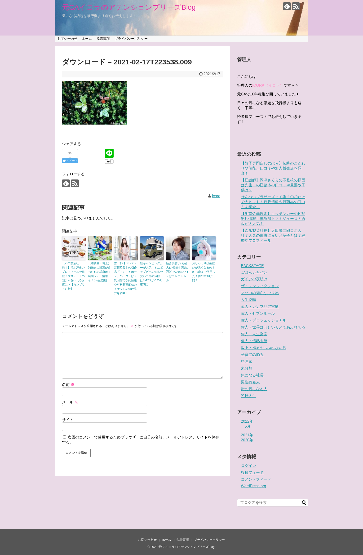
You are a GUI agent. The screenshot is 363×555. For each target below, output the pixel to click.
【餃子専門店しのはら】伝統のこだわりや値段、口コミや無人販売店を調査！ (273, 168)
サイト (67, 420)
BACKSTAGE (252, 266)
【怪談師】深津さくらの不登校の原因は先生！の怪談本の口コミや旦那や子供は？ (273, 185)
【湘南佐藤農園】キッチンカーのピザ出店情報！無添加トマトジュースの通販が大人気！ (273, 219)
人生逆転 (248, 300)
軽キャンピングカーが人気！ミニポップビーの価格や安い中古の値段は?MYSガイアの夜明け (151, 274)
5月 (248, 426)
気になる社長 (252, 375)
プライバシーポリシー (131, 38)
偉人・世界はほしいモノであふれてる (273, 327)
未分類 (246, 368)
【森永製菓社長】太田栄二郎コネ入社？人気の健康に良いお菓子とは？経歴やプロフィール (273, 235)
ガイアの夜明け (254, 279)
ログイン (248, 466)
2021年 (247, 435)
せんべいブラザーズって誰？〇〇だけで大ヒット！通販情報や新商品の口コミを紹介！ (273, 202)
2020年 (247, 440)
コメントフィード (256, 479)
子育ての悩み (252, 355)
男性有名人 (250, 382)
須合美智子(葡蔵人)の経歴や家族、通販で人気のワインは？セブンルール (178, 272)
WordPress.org (253, 486)
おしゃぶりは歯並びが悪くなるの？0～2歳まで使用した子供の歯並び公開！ (203, 272)
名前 (68, 385)
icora (216, 196)
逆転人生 (248, 396)
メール (70, 402)
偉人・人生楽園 (254, 334)
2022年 (247, 421)
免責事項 (103, 38)
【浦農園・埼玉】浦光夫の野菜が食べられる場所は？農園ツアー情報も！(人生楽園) (99, 272)
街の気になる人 (254, 389)
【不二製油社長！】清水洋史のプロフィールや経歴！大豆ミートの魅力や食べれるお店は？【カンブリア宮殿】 (73, 276)
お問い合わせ (67, 38)
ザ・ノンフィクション (260, 286)
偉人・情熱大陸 (254, 341)
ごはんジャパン (254, 272)
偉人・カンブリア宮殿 (260, 306)
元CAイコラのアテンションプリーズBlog (129, 7)
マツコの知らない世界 (260, 293)
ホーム (87, 38)
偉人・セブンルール (258, 313)
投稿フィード (252, 472)
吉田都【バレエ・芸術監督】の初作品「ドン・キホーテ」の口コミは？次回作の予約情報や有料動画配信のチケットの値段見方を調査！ (125, 278)
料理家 (246, 361)
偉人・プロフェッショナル (263, 320)
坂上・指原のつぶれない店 (263, 348)
